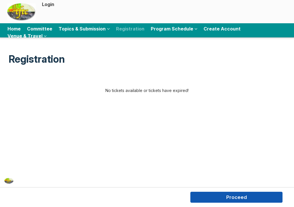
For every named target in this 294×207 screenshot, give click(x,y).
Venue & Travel (27, 36)
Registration (130, 29)
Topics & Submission (84, 29)
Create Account (222, 29)
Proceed (236, 197)
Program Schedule (174, 29)
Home (14, 29)
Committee (39, 29)
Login (48, 4)
